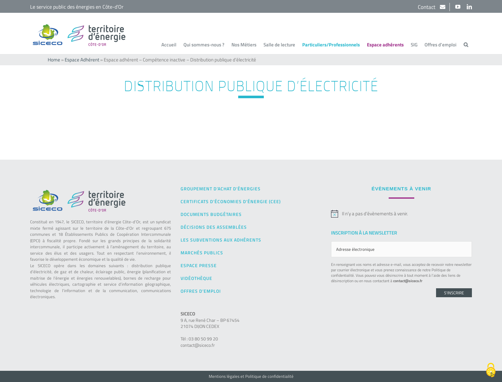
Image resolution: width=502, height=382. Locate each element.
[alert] (401, 213)
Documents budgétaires (211, 214)
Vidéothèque (196, 278)
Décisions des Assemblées (214, 227)
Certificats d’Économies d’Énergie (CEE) (231, 201)
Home (54, 59)
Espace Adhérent (82, 59)
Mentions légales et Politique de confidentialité (251, 376)
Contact (427, 7)
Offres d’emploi (201, 291)
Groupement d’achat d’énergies (221, 188)
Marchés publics (202, 252)
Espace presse (199, 265)
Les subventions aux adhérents (221, 239)
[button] (465, 44)
